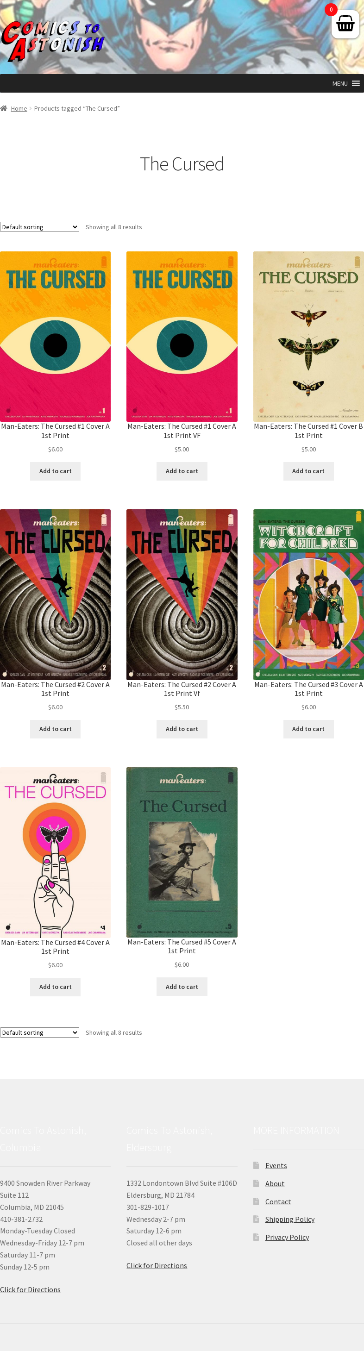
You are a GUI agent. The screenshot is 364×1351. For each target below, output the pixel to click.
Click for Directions (30, 1289)
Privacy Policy (287, 1237)
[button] (340, 83)
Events (276, 1165)
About (275, 1183)
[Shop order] (39, 227)
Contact (278, 1201)
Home (19, 108)
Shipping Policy (289, 1219)
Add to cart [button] (55, 471)
